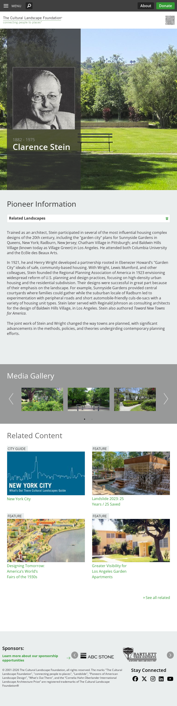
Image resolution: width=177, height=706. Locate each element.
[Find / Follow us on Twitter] (144, 679)
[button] (29, 5)
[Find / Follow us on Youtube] (170, 679)
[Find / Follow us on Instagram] (152, 679)
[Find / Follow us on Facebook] (135, 679)
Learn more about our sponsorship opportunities (30, 658)
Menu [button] (16, 6)
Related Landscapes (27, 218)
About (145, 5)
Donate (165, 5)
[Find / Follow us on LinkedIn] (161, 679)
